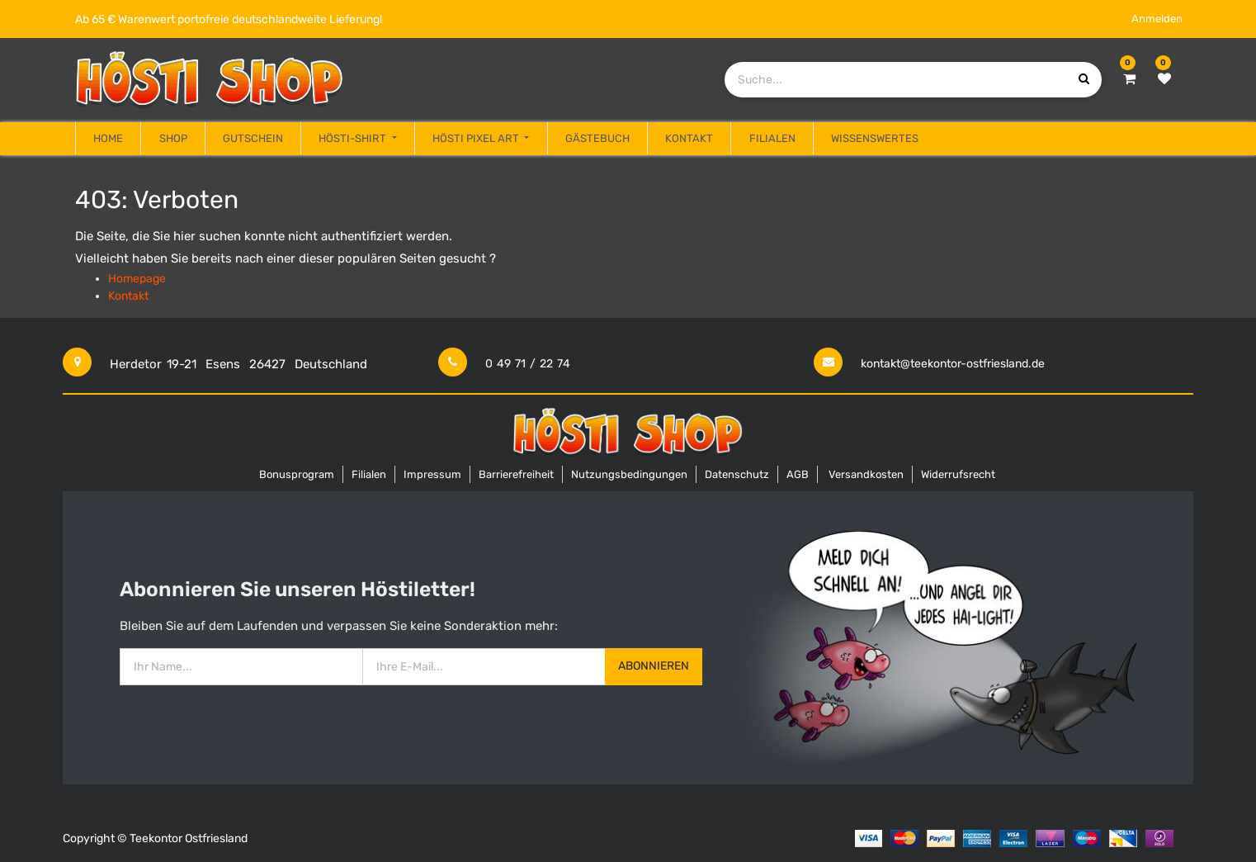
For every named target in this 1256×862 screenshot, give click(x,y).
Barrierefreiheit (516, 474)
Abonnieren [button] (653, 666)
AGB (797, 474)
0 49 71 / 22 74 (527, 364)
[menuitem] (108, 139)
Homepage (137, 279)
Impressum (432, 474)
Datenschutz (737, 474)
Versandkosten (866, 474)
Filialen (369, 474)
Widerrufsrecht (958, 474)
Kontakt (128, 296)
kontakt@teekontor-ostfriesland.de (953, 364)
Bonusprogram (296, 474)
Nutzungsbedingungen (629, 474)
